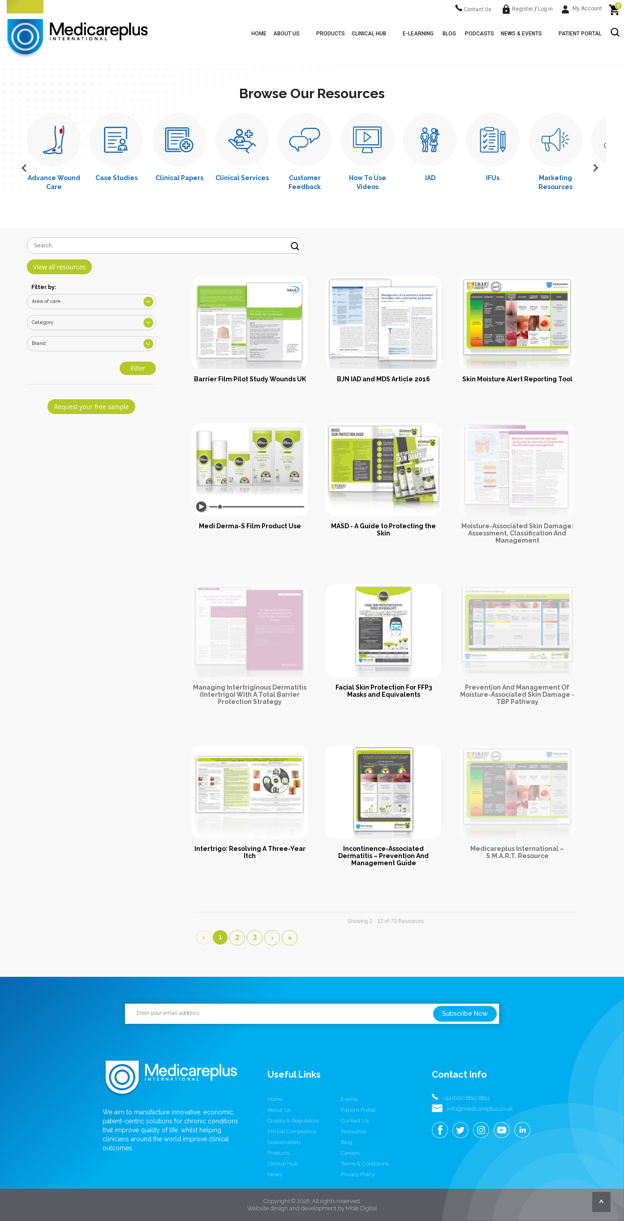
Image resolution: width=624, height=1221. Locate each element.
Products (330, 33)
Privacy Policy (358, 1174)
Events (349, 1099)
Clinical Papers (179, 177)
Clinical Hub (369, 33)
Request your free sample (91, 406)
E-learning (418, 33)
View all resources (59, 267)
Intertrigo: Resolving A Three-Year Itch (250, 852)
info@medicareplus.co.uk (480, 1108)
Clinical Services (242, 177)
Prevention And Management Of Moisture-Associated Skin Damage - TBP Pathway (517, 694)
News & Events (521, 33)
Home (259, 33)
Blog (449, 33)
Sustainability (284, 1142)
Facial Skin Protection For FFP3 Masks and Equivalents (384, 691)
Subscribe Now (465, 1013)
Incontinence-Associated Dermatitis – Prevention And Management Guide (383, 856)
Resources (353, 1131)
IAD (430, 177)
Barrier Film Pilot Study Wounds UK (250, 379)
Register (522, 9)
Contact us (355, 1120)
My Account (582, 8)
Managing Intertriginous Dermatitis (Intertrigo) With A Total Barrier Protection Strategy (249, 694)
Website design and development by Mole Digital (312, 1208)
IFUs (492, 177)
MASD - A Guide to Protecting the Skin (383, 529)
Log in (545, 9)
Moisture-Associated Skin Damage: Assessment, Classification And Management (517, 533)
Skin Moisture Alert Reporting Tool (517, 379)
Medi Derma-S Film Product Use (250, 526)
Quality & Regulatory (293, 1120)
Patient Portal (580, 33)
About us (286, 33)
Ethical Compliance (291, 1131)
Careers (350, 1153)
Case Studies (116, 177)
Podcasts (479, 33)
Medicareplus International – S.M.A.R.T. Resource (517, 852)
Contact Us (473, 9)
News (274, 1174)
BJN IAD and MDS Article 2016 (383, 379)
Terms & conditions (365, 1164)
